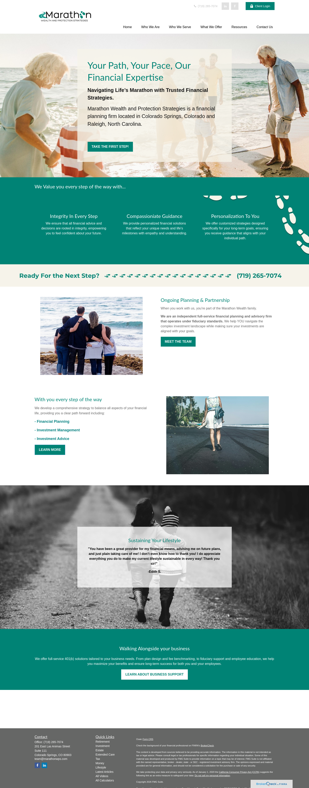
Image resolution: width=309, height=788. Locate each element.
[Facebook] (234, 6)
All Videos (102, 776)
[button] (127, 27)
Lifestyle (101, 767)
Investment (102, 746)
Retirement (102, 741)
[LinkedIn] (225, 6)
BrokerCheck (207, 745)
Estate (100, 750)
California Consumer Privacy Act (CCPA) (239, 772)
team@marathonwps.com (51, 759)
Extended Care (105, 754)
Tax (98, 759)
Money (100, 763)
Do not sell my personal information (212, 775)
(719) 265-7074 (205, 6)
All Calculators (105, 780)
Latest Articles (104, 771)
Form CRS (148, 739)
